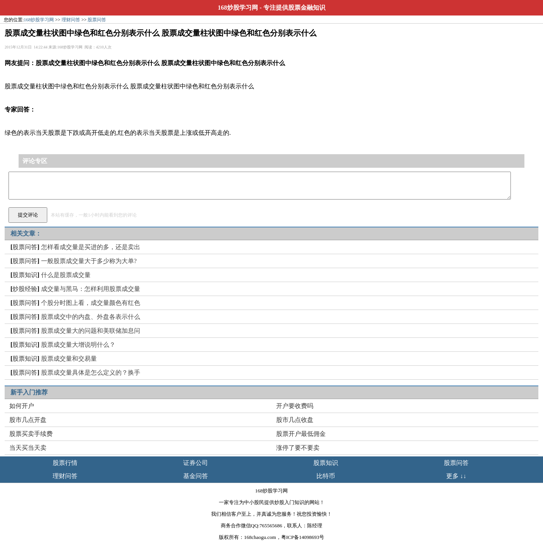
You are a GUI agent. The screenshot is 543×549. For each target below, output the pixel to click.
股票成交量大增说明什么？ (78, 344)
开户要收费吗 (294, 406)
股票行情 (65, 463)
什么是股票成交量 (66, 275)
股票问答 (97, 19)
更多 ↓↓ (456, 476)
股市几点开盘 (27, 419)
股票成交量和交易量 (69, 358)
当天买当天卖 (27, 447)
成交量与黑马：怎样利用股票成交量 (90, 289)
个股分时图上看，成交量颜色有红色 (90, 302)
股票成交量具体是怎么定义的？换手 (90, 372)
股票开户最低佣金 (301, 433)
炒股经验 (24, 289)
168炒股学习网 (238, 7)
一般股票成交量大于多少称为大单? (89, 261)
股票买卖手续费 (31, 433)
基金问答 (195, 476)
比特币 (325, 476)
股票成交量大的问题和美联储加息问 (90, 330)
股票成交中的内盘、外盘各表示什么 (90, 316)
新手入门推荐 (29, 392)
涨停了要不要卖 (298, 447)
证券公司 (195, 463)
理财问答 (71, 19)
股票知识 (24, 275)
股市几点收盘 (294, 419)
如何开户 (21, 406)
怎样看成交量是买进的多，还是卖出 (90, 247)
